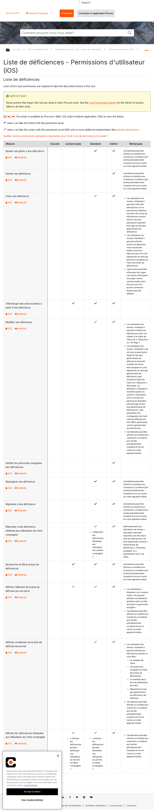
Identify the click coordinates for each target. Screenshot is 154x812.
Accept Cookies (32, 791)
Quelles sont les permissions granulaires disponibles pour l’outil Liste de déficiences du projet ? (55, 136)
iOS (9, 157)
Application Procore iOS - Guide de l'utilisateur (78, 49)
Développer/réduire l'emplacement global (146, 49)
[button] (129, 32)
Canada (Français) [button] (38, 13)
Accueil (17, 49)
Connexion (131, 805)
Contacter (67, 13)
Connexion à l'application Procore (96, 13)
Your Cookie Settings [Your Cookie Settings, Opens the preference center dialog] (32, 800)
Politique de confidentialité (68, 805)
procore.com (12, 13)
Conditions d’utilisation (95, 805)
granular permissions (127, 129)
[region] (32, 780)
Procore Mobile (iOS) (38, 49)
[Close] (57, 755)
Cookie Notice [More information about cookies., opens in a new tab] (30, 785)
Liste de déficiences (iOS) (122, 49)
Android (20, 157)
